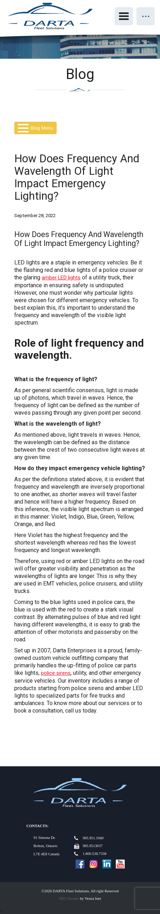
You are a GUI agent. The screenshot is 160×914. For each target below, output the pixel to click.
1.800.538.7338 (95, 854)
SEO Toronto (69, 898)
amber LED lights (61, 277)
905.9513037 (93, 846)
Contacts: (37, 826)
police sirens (56, 673)
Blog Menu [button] (35, 128)
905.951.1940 (93, 838)
